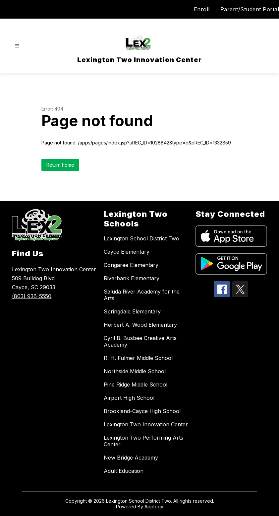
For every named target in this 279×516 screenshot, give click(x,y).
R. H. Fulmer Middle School (138, 358)
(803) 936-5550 (31, 296)
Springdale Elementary (132, 311)
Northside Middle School (135, 371)
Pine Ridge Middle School (135, 384)
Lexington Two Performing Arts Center (143, 441)
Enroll (202, 9)
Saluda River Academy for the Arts (142, 294)
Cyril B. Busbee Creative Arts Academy (140, 341)
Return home (60, 165)
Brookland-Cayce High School (142, 411)
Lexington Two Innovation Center (146, 424)
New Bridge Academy (131, 457)
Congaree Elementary (131, 265)
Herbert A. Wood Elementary (140, 324)
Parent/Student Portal (249, 9)
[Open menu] (17, 46)
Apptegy (153, 506)
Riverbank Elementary (131, 278)
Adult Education (123, 471)
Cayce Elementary (126, 251)
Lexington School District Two (141, 238)
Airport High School (129, 397)
